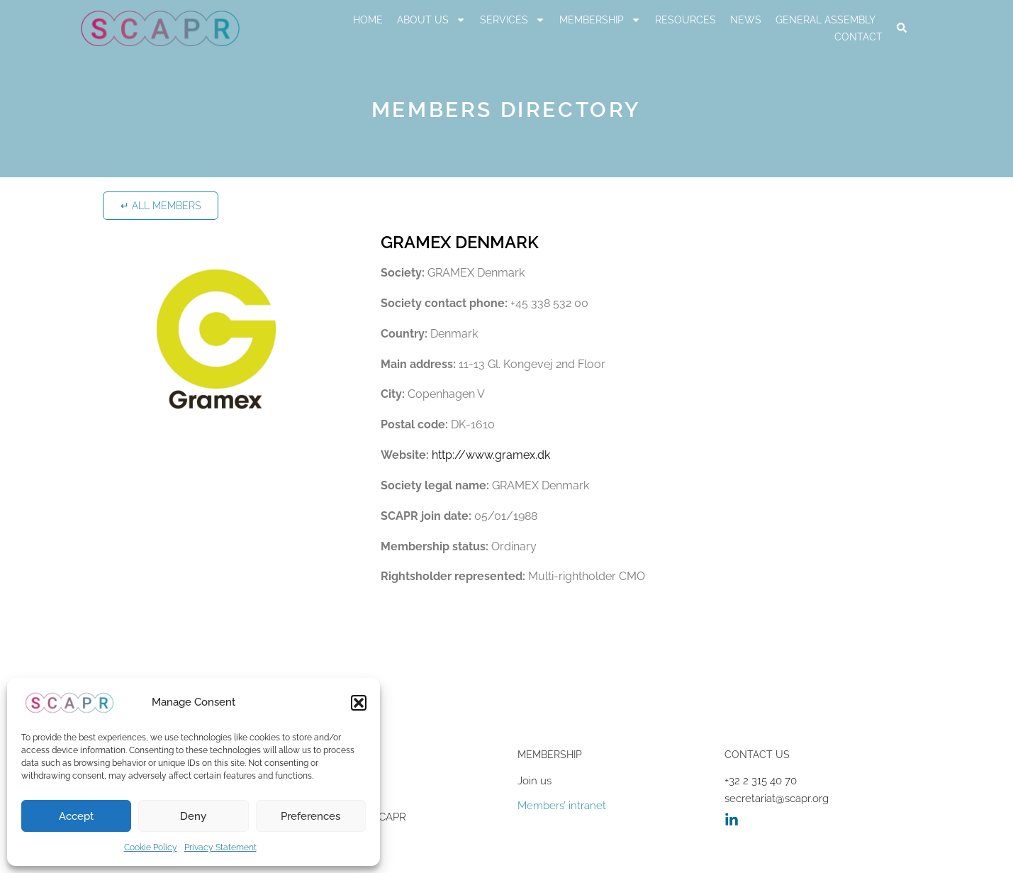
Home (368, 20)
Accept (76, 816)
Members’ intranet (561, 805)
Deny (193, 816)
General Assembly (825, 20)
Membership (600, 19)
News (745, 20)
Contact (858, 37)
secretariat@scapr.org (776, 798)
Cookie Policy (150, 847)
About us (431, 19)
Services (512, 19)
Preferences (310, 816)
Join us (534, 780)
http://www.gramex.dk (491, 455)
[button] (359, 703)
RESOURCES (685, 20)
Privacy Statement (220, 847)
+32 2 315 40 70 (760, 780)
